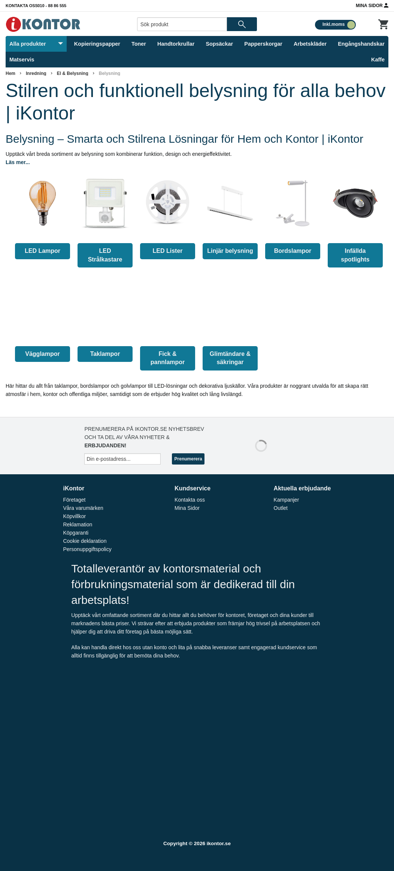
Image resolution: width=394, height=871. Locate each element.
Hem (10, 73)
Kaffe (378, 60)
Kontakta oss (22, 5)
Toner (138, 44)
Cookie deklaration (84, 541)
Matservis (21, 60)
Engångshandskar (361, 44)
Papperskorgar (263, 44)
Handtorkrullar (175, 44)
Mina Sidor (372, 5)
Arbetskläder (310, 44)
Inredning (36, 73)
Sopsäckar (219, 44)
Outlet (281, 508)
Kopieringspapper (97, 44)
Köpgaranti (75, 533)
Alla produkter (36, 44)
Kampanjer (286, 500)
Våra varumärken (83, 508)
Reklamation (77, 524)
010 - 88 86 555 (51, 5)
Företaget (74, 500)
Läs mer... (18, 162)
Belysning (109, 73)
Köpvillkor (74, 516)
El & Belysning (72, 73)
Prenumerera (188, 459)
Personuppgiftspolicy (87, 549)
